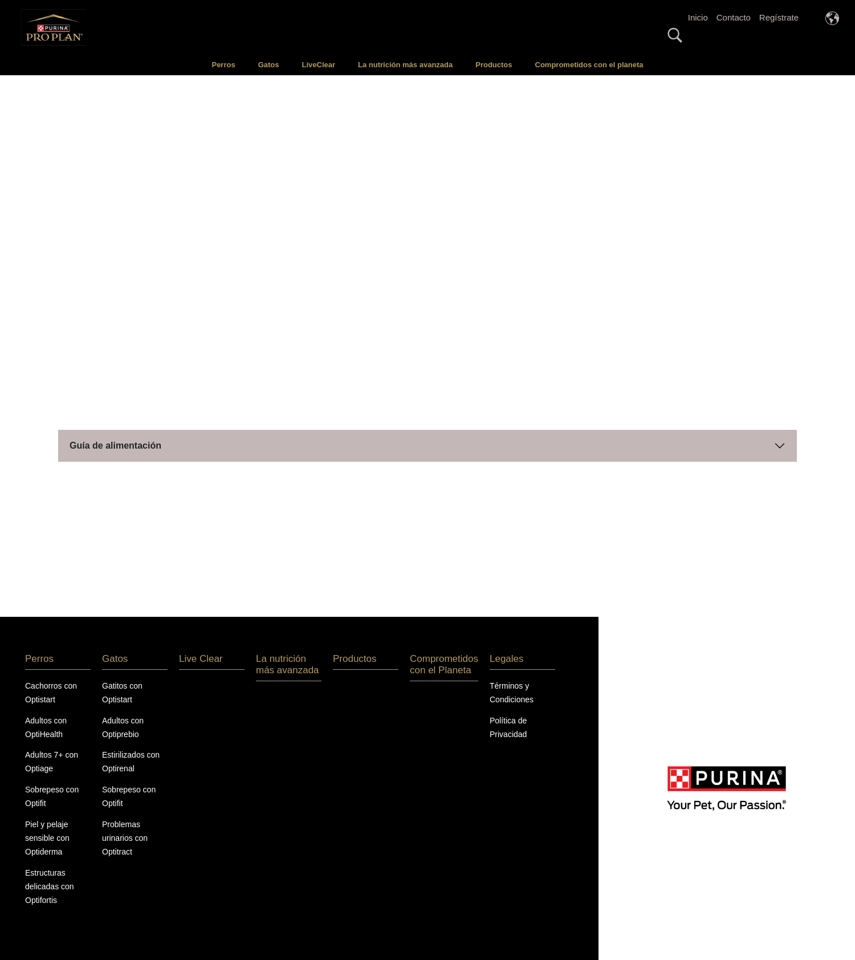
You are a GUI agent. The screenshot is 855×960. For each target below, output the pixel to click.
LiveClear (319, 64)
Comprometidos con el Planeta (444, 664)
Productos (493, 64)
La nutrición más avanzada (405, 64)
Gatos (268, 64)
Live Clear (201, 658)
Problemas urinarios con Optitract (125, 838)
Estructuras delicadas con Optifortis (49, 886)
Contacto (733, 17)
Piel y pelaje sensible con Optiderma (47, 838)
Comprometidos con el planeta (589, 64)
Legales (507, 658)
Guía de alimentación (115, 445)
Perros (223, 64)
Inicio (698, 17)
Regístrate (779, 17)
